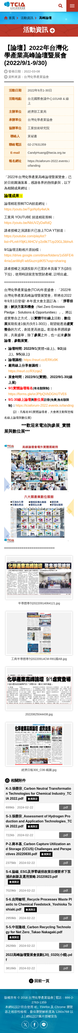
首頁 (12, 18)
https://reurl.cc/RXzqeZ (25, 371)
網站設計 (14, 1007)
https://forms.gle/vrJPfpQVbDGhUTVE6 (37, 394)
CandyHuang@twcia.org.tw (47, 152)
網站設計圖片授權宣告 (41, 1016)
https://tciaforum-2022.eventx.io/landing (45, 405)
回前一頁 (41, 981)
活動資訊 (27, 18)
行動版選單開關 (72, 6)
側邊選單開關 (39, 30)
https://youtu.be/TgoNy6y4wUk (27, 209)
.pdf (65, 807)
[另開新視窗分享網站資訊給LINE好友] (43, 1024)
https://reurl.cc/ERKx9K (41, 360)
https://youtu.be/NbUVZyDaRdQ (28, 223)
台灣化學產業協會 (14, 6)
